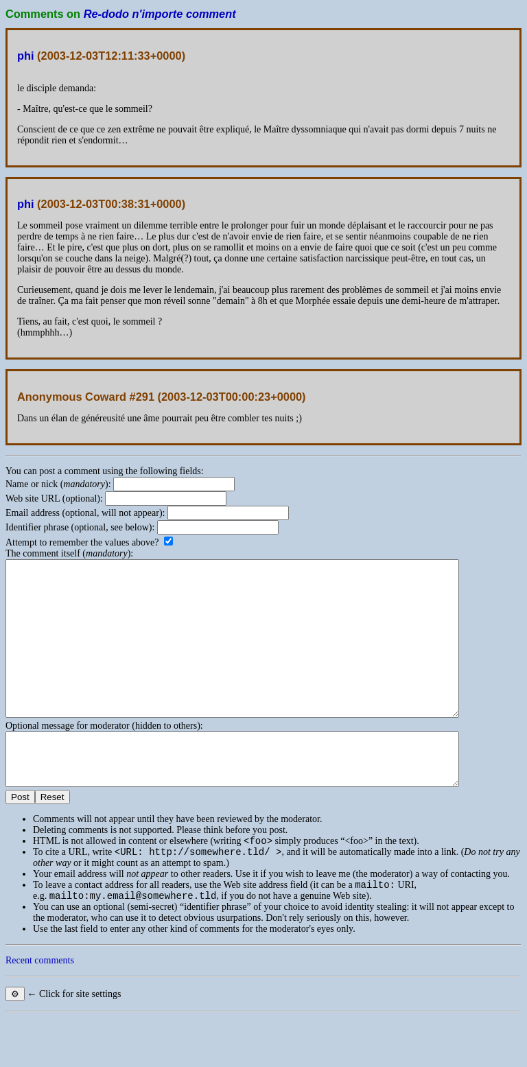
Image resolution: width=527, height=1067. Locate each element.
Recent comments (39, 1010)
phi (25, 55)
